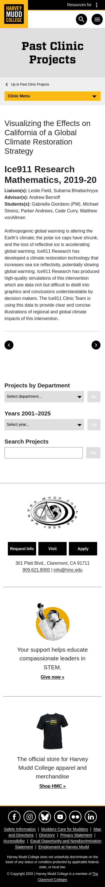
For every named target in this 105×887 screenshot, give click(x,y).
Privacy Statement (76, 835)
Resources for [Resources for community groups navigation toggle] (79, 5)
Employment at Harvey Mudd (63, 847)
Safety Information (20, 829)
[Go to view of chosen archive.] (94, 425)
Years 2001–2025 (27, 413)
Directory (47, 835)
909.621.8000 (36, 569)
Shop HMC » (52, 786)
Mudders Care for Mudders (64, 829)
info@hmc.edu (67, 569)
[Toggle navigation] (97, 19)
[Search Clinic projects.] (93, 453)
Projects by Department (37, 385)
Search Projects (26, 441)
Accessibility (14, 841)
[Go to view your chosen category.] (94, 397)
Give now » (52, 677)
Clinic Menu (19, 96)
